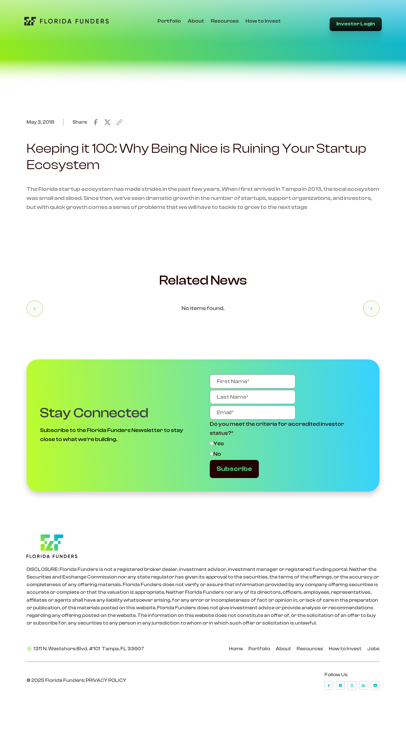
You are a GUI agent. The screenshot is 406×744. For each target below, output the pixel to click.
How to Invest (263, 21)
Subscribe (234, 469)
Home (236, 648)
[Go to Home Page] (66, 21)
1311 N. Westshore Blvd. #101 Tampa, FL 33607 (89, 648)
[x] (352, 685)
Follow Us (336, 674)
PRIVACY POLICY (106, 680)
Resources (225, 21)
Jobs (373, 648)
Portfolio (169, 21)
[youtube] (375, 685)
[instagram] (340, 685)
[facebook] (329, 685)
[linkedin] (363, 685)
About (196, 21)
